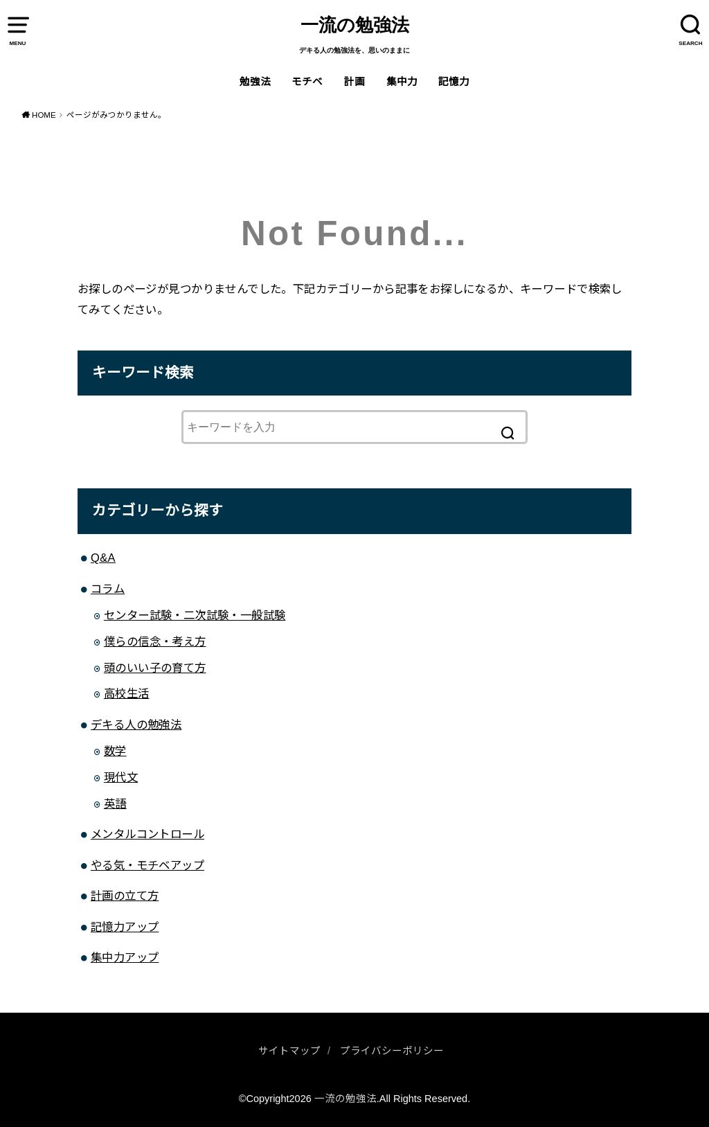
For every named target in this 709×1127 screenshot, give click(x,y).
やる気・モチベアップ (147, 865)
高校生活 (127, 693)
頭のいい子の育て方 (155, 668)
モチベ (307, 81)
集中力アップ (125, 957)
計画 (354, 81)
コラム (108, 589)
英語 (115, 803)
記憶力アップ (125, 927)
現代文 (121, 777)
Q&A (103, 557)
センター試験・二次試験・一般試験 (195, 615)
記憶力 (453, 81)
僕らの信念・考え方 (155, 641)
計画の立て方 (125, 895)
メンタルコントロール (147, 834)
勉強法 (255, 81)
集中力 (402, 81)
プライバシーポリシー (392, 1050)
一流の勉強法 (354, 25)
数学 (115, 751)
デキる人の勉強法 (136, 724)
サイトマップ (289, 1050)
